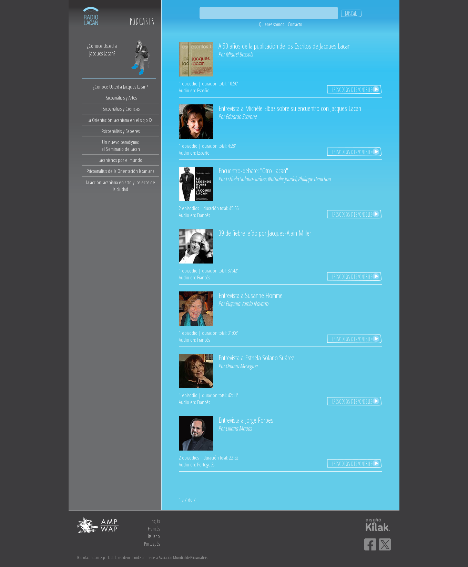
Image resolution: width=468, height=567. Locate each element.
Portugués (152, 543)
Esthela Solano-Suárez (246, 179)
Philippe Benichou (314, 179)
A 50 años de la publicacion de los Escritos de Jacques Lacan (284, 46)
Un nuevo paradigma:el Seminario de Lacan (120, 145)
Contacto (295, 24)
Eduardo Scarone (241, 116)
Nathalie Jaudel (282, 179)
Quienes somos (271, 24)
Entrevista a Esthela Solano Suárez (256, 357)
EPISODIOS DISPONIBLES (352, 89)
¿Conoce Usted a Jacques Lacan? (120, 86)
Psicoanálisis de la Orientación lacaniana (120, 170)
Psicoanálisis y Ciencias (120, 108)
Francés (154, 528)
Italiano (154, 536)
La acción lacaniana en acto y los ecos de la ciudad (120, 186)
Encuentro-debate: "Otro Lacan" (253, 170)
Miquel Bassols (239, 54)
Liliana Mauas (239, 428)
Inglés (155, 521)
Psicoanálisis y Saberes (120, 130)
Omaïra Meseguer (242, 366)
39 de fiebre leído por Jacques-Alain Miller (264, 233)
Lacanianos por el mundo (120, 159)
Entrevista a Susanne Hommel (251, 295)
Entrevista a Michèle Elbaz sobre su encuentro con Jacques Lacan (289, 108)
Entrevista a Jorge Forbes (245, 420)
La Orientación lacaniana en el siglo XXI (120, 119)
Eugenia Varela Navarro (247, 303)
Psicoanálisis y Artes (120, 97)
